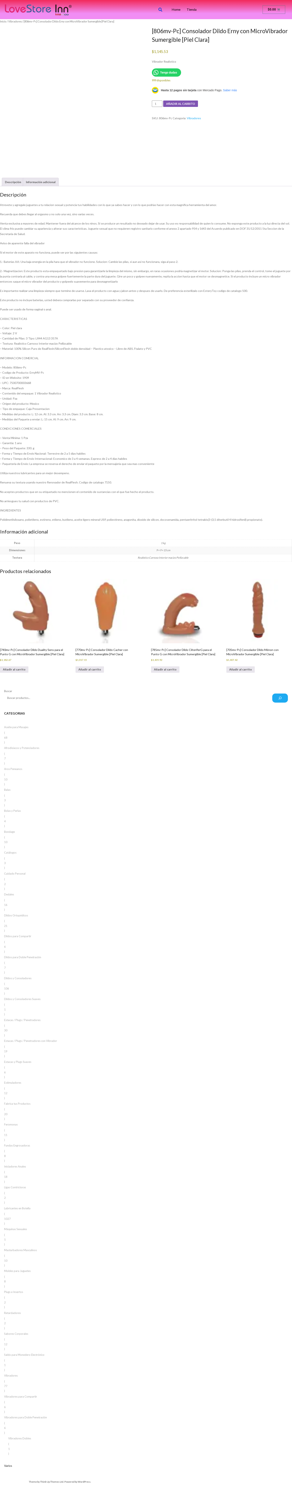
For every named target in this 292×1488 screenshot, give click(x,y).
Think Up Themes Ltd (51, 1481)
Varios (8, 1465)
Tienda (192, 9)
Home (176, 9)
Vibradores (15, 21)
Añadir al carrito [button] (14, 669)
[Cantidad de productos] (157, 104)
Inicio (3, 21)
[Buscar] (280, 698)
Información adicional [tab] (41, 182)
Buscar (8, 691)
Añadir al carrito (180, 103)
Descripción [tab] (13, 182)
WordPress (84, 1481)
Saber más (230, 90)
